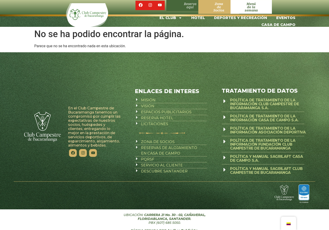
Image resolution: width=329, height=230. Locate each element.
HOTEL (198, 15)
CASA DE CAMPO (278, 21)
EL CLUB (170, 14)
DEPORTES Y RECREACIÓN (240, 15)
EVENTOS (285, 15)
